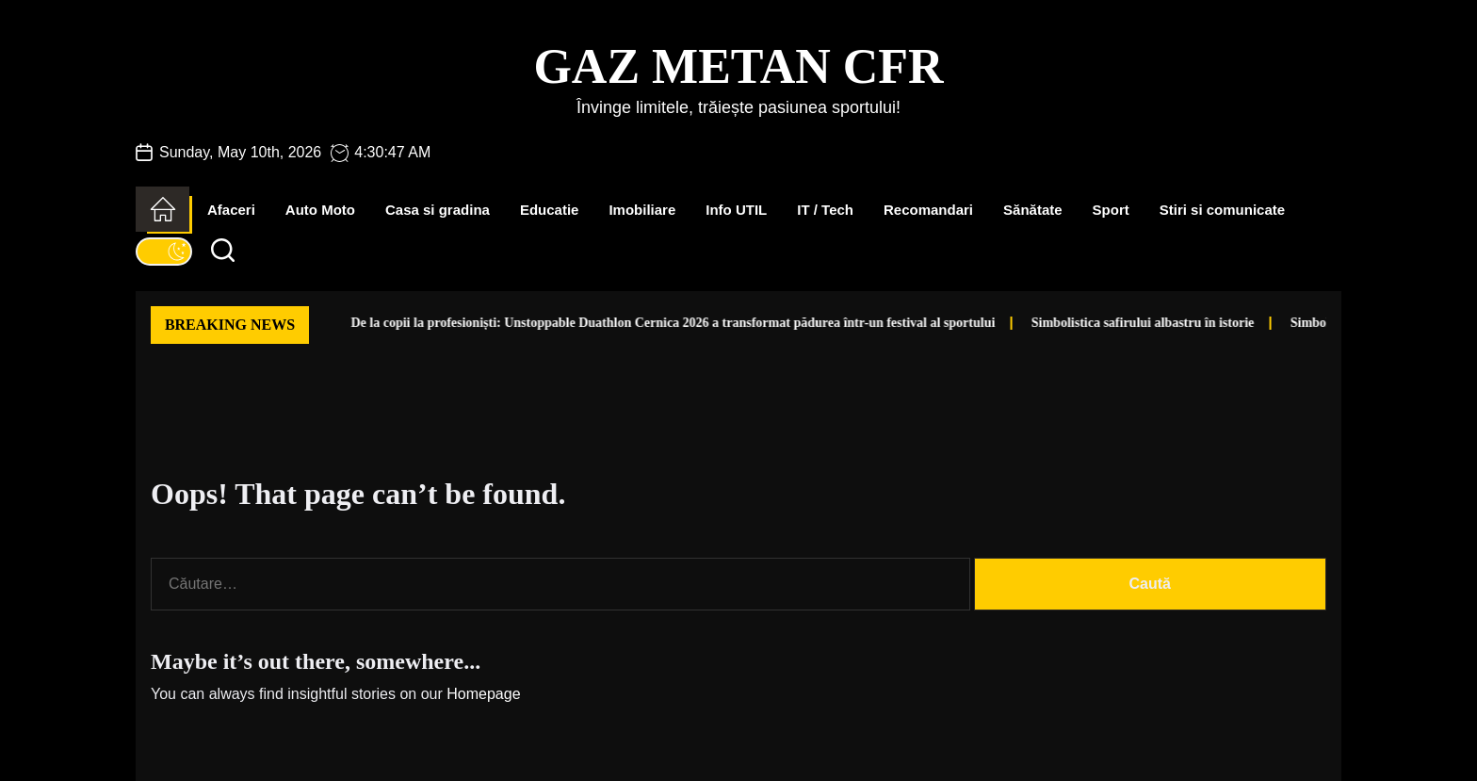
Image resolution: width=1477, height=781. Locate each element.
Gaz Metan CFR (738, 66)
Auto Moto (320, 210)
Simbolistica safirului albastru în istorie (1086, 323)
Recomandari (928, 210)
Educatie (549, 210)
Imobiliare (642, 210)
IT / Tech (825, 210)
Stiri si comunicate (1222, 210)
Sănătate (1033, 210)
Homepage (483, 694)
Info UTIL (736, 210)
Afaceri (231, 210)
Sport (1111, 210)
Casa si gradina (437, 210)
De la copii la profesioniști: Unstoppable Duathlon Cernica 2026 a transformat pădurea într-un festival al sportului (617, 323)
